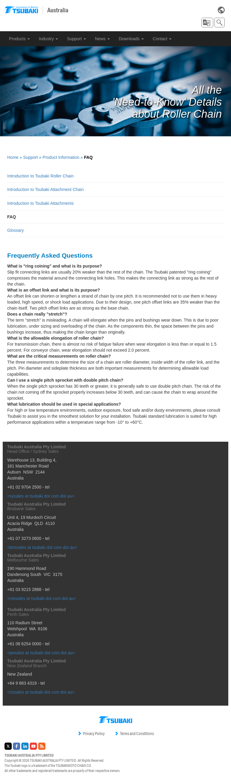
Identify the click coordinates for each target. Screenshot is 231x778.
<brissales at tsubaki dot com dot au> (42, 547)
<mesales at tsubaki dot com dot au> (41, 598)
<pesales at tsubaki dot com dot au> (41, 652)
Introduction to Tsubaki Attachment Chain (45, 189)
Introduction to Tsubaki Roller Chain (40, 176)
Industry (48, 38)
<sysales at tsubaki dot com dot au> (40, 496)
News (102, 38)
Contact (162, 38)
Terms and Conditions (134, 733)
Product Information (61, 157)
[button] (207, 22)
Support (76, 38)
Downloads (131, 38)
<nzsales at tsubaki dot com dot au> (41, 692)
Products (19, 38)
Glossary (15, 230)
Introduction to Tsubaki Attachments (40, 203)
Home (12, 157)
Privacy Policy (91, 733)
